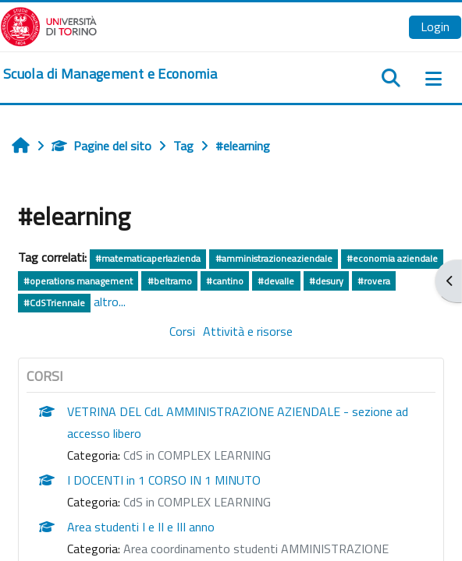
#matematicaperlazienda (148, 258)
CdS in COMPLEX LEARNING (197, 455)
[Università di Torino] (49, 25)
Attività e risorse (248, 331)
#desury (326, 280)
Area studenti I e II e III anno (141, 526)
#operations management (78, 280)
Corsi (182, 331)
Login (435, 26)
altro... (110, 301)
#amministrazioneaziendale (273, 258)
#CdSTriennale (54, 302)
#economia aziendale (392, 258)
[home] (110, 74)
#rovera (373, 280)
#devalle (276, 280)
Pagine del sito (101, 145)
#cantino (224, 280)
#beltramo (169, 280)
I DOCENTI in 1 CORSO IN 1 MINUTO (164, 480)
